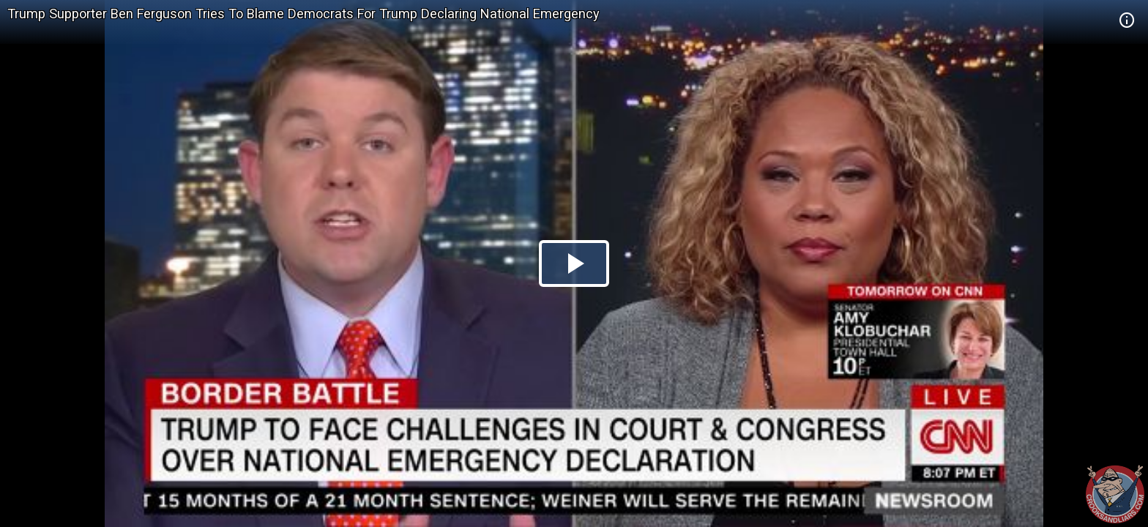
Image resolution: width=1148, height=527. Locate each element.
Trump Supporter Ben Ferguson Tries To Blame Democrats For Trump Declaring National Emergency (303, 13)
